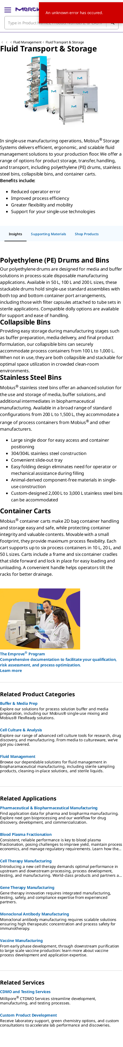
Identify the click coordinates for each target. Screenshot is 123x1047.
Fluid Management (27, 42)
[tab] (15, 234)
